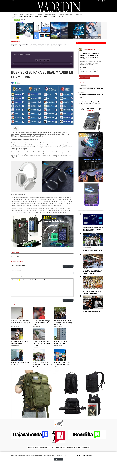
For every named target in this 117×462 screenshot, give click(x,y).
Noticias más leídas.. (84, 77)
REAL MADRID (79, 14)
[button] (16, 128)
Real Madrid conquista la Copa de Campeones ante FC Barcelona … (42, 364)
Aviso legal (78, 455)
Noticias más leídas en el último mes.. (88, 76)
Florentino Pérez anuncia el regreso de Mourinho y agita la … (20, 322)
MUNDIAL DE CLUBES (50, 14)
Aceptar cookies (58, 459)
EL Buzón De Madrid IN (89, 49)
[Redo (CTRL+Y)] (42, 280)
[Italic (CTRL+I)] (15, 280)
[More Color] (21, 280)
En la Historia (46, 16)
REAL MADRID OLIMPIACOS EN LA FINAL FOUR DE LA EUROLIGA (92, 292)
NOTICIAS (17, 19)
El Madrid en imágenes (22, 16)
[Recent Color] (19, 280)
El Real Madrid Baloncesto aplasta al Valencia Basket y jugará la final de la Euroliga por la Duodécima (90, 103)
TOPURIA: (83, 67)
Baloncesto (14, 44)
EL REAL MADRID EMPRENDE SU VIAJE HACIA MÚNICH (91, 312)
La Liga (27, 46)
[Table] (36, 280)
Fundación (53, 16)
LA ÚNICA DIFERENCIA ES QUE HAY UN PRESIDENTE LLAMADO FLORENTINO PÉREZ (89, 56)
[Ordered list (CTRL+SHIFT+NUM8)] (30, 280)
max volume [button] (71, 56)
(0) (12, 128)
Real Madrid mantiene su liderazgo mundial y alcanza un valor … (42, 343)
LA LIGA (40, 14)
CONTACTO (23, 19)
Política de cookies (87, 455)
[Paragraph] (27, 280)
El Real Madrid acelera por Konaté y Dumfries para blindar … (41, 322)
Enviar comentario (68, 266)
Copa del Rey (33, 44)
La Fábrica (60, 16)
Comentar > (101, 43)
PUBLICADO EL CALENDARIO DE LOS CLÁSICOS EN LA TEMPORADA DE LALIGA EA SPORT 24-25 (92, 272)
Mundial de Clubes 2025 (47, 46)
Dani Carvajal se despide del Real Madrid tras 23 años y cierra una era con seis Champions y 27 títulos (90, 96)
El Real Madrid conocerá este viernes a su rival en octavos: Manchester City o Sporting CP (93, 229)
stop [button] (44, 60)
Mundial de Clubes (34, 46)
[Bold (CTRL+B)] (13, 280)
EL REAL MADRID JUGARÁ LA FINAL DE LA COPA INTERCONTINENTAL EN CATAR (92, 250)
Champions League (23, 44)
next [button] (48, 60)
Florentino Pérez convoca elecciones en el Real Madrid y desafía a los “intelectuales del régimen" (90, 88)
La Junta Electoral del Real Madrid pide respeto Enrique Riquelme (63, 322)
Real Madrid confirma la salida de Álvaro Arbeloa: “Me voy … (62, 364)
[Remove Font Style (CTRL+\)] (23, 280)
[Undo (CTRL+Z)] (40, 280)
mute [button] (13, 56)
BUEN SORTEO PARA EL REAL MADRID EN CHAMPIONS (24, 65)
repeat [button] (41, 63)
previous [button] (37, 60)
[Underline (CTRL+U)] (17, 280)
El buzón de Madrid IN (35, 16)
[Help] (44, 280)
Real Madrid (58, 46)
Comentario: (17, 277)
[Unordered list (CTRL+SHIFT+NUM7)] (32, 280)
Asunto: (16, 270)
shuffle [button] (43, 63)
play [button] (40, 60)
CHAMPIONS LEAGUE (18, 14)
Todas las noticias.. (15, 41)
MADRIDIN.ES (13, 0)
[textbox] (42, 288)
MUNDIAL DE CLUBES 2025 (65, 14)
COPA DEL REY (30, 14)
